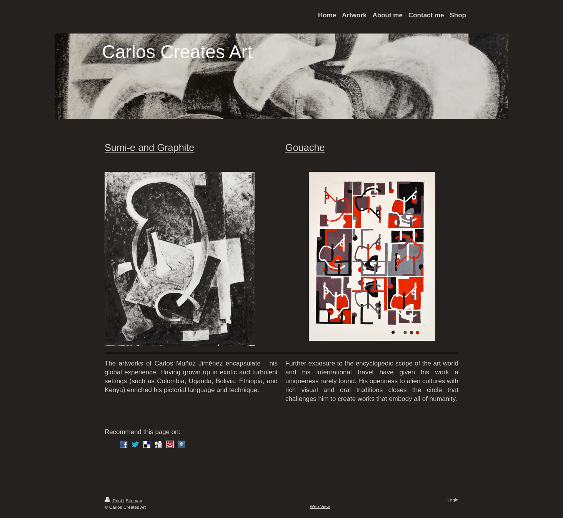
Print (114, 500)
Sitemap (134, 500)
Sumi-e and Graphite (149, 147)
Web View (320, 506)
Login (452, 499)
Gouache (305, 147)
